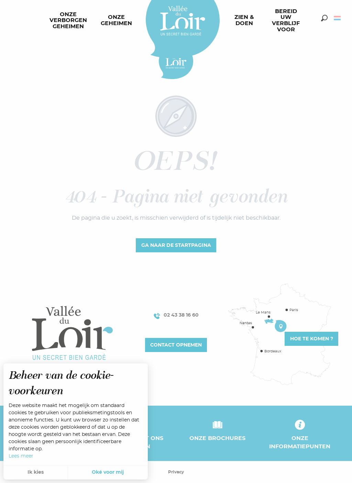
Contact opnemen (176, 345)
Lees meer (21, 456)
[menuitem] (69, 20)
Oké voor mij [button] (108, 472)
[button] (324, 18)
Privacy (176, 472)
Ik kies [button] (36, 472)
